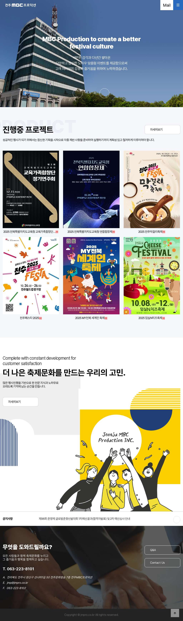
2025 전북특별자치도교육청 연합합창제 (90, 231)
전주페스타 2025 (29, 318)
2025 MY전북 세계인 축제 (90, 318)
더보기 (176, 519)
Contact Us (157, 562)
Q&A (153, 550)
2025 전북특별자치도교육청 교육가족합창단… (29, 231)
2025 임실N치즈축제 (150, 318)
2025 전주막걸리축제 (150, 231)
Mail (166, 5)
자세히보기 (156, 129)
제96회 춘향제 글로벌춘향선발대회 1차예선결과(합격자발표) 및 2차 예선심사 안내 (84, 519)
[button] (78, 93)
